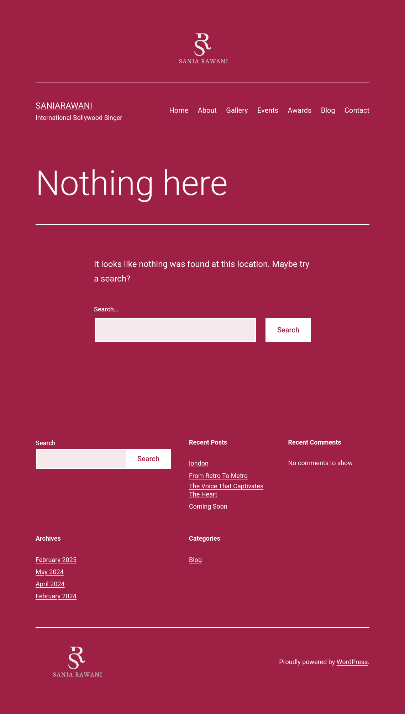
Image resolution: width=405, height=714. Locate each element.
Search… (106, 309)
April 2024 (50, 584)
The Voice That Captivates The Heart (226, 490)
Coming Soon (208, 506)
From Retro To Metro (218, 475)
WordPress (352, 662)
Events (267, 110)
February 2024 (56, 596)
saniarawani (64, 106)
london (199, 463)
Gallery (237, 110)
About (207, 110)
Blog (328, 110)
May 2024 (50, 572)
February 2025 (56, 559)
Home (179, 110)
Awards (300, 110)
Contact (356, 110)
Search (46, 443)
